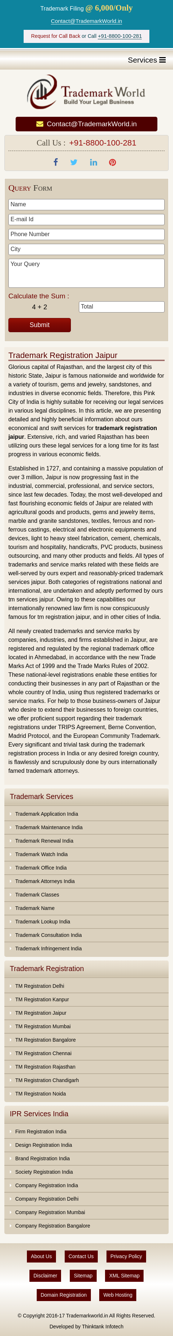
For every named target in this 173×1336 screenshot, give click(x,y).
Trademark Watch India (41, 854)
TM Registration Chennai (43, 1053)
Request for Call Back (55, 36)
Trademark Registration (47, 969)
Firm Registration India (41, 1131)
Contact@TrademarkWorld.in (86, 21)
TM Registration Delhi (39, 986)
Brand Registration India (42, 1158)
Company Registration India (46, 1185)
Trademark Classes (37, 895)
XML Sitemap (124, 1276)
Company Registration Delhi (47, 1199)
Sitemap (83, 1276)
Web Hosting (117, 1295)
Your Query (86, 273)
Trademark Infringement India (48, 948)
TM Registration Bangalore (45, 1040)
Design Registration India (43, 1145)
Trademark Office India (41, 868)
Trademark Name (35, 908)
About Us (41, 1256)
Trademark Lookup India (42, 922)
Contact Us (81, 1256)
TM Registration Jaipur (41, 1013)
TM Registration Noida (40, 1094)
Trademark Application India (46, 814)
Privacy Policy (126, 1256)
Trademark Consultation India (48, 935)
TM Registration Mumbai (43, 1026)
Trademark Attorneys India (45, 881)
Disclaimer (45, 1276)
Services (147, 60)
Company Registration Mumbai (50, 1212)
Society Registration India (44, 1172)
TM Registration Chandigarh (47, 1080)
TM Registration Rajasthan (45, 1067)
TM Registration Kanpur (42, 999)
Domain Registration (64, 1295)
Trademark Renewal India (44, 841)
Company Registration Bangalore (52, 1226)
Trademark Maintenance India (49, 827)
